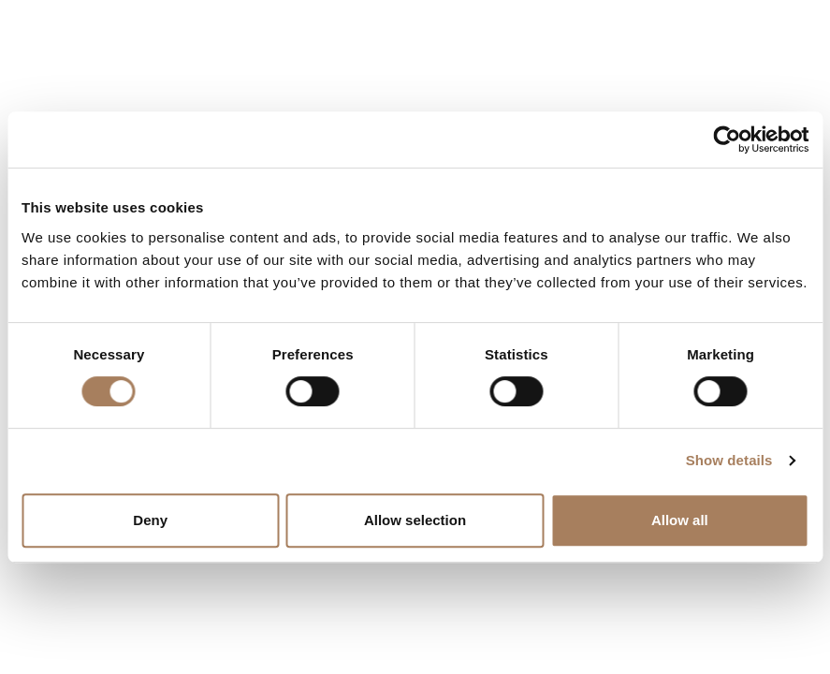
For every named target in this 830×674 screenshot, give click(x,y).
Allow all (679, 520)
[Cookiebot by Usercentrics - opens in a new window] (726, 139)
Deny (150, 520)
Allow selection (415, 520)
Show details (729, 460)
